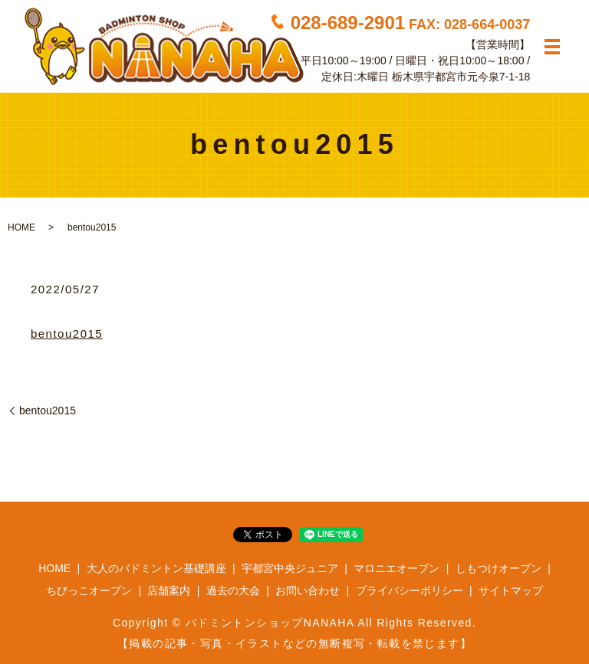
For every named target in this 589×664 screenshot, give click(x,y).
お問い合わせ (307, 590)
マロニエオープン (396, 568)
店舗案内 (168, 590)
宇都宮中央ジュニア (290, 568)
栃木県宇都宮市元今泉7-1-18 (461, 76)
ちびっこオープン (89, 590)
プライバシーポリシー (409, 590)
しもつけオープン (498, 568)
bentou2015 (67, 333)
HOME (21, 227)
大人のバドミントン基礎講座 (156, 568)
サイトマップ (511, 590)
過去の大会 (233, 590)
